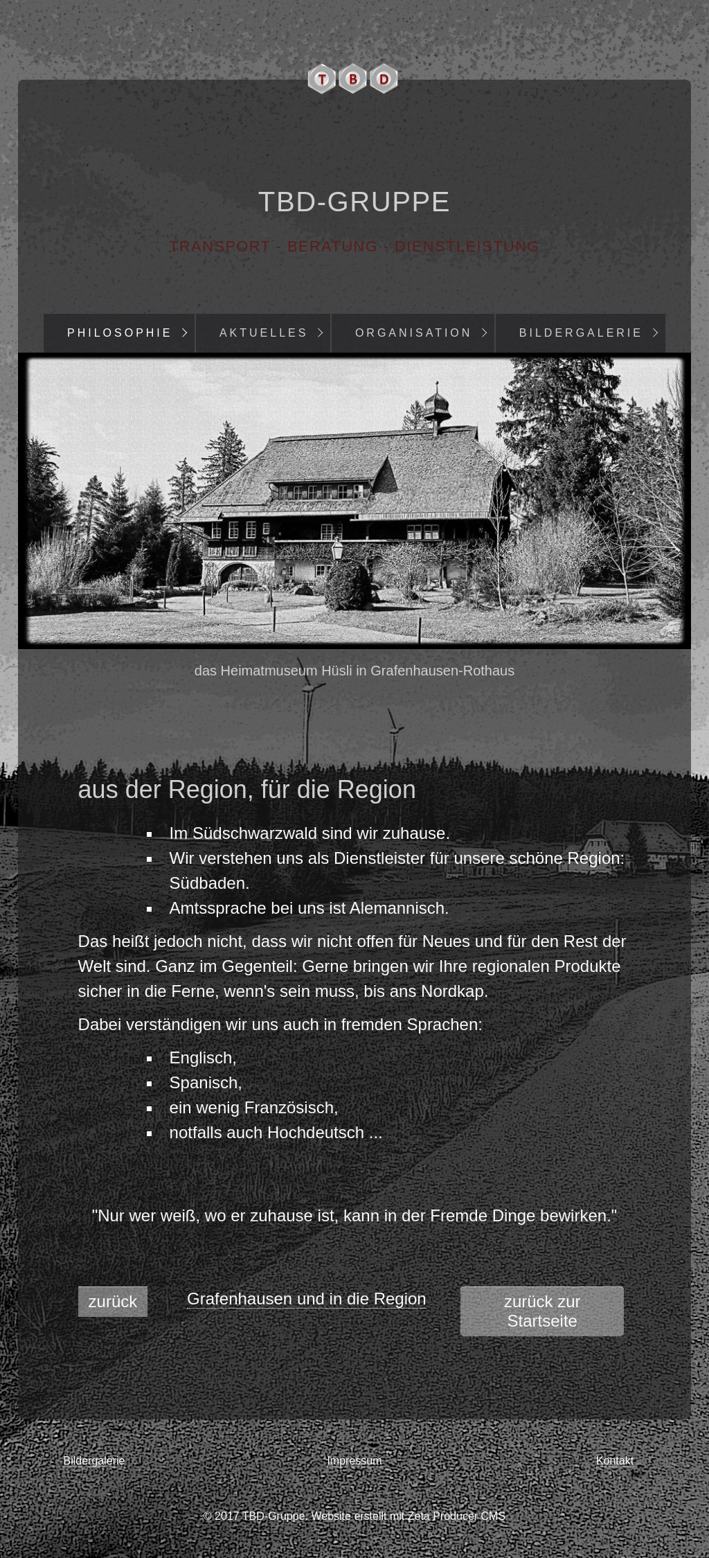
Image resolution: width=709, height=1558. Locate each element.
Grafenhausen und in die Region (307, 1298)
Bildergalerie (581, 333)
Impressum (354, 1461)
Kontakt (615, 1461)
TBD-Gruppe (354, 201)
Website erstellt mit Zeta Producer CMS (408, 1516)
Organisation (414, 333)
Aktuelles (263, 333)
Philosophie (119, 333)
